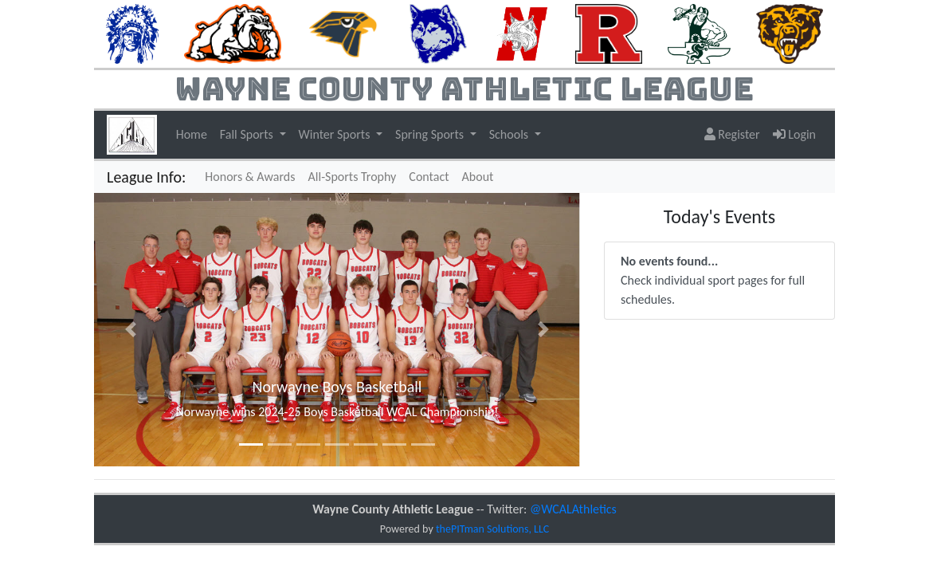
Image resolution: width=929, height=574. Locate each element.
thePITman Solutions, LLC (492, 529)
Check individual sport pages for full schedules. (713, 280)
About (478, 176)
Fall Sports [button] (248, 134)
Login (794, 134)
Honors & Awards (250, 176)
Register (732, 134)
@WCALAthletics (573, 509)
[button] (130, 329)
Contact (429, 176)
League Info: (146, 177)
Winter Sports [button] (336, 134)
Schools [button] (510, 134)
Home (191, 134)
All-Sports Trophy (352, 176)
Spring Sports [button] (431, 134)
